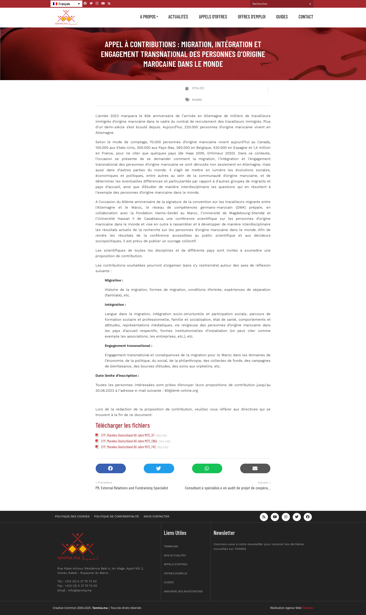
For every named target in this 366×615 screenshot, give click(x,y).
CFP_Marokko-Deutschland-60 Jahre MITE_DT (128, 435)
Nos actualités (175, 555)
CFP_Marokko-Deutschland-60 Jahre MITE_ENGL (129, 441)
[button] (110, 468)
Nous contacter (156, 516)
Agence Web (293, 608)
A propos (148, 16)
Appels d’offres (213, 16)
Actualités (178, 16)
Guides (282, 16)
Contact (306, 16)
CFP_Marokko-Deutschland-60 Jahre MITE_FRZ (128, 447)
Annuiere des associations (183, 591)
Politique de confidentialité (116, 516)
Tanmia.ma (171, 546)
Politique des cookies (72, 516)
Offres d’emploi (251, 16)
